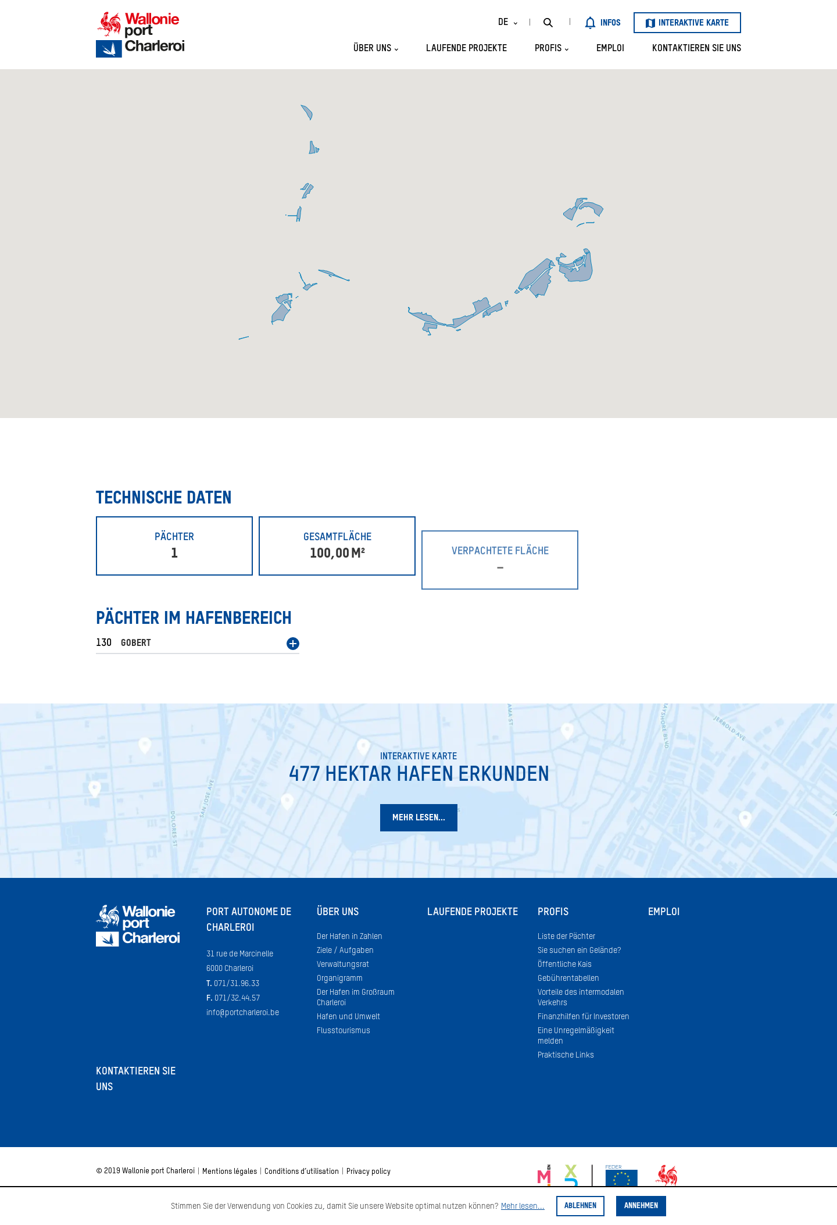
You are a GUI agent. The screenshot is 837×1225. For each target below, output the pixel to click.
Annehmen (641, 1206)
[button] (197, 645)
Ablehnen (580, 1206)
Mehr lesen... (523, 1206)
